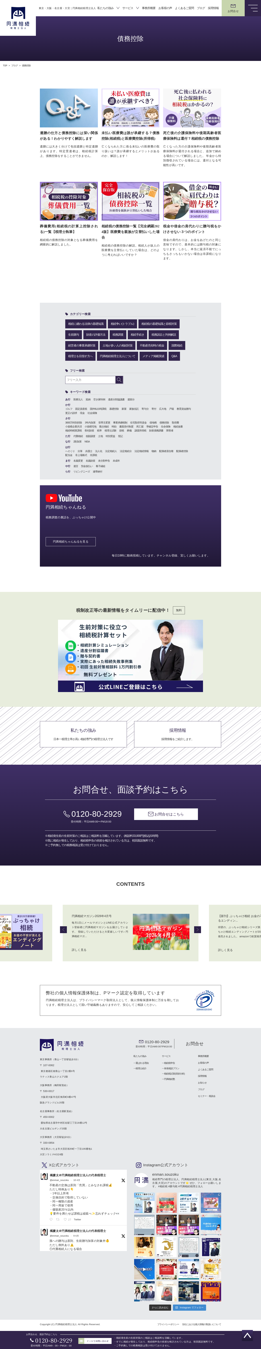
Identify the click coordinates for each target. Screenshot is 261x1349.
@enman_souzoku (59, 1180)
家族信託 (134, 408)
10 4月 (76, 1180)
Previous (63, 929)
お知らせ (202, 1082)
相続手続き (137, 334)
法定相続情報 (141, 450)
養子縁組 (100, 465)
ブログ (201, 8)
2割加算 (77, 441)
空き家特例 (99, 398)
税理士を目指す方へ (80, 355)
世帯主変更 (104, 422)
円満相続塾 (169, 1079)
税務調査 (118, 334)
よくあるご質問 (184, 8)
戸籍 (171, 408)
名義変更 (78, 460)
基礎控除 (114, 408)
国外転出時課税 (98, 408)
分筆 (80, 450)
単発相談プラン (171, 1068)
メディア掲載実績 (153, 355)
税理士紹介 (141, 1068)
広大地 (162, 408)
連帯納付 (97, 471)
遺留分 (130, 398)
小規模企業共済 (73, 426)
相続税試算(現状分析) (174, 1073)
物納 (154, 450)
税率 (99, 430)
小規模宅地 (90, 426)
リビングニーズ (81, 471)
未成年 (116, 460)
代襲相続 (78, 435)
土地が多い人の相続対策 (117, 344)
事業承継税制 (120, 422)
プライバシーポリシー (168, 1324)
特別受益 (110, 435)
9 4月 (76, 1235)
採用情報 (213, 8)
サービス (127, 8)
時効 (114, 426)
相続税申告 (169, 1062)
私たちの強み (105, 8)
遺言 (75, 465)
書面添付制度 (126, 426)
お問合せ (195, 1043)
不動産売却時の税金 (152, 344)
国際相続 (176, 344)
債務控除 (164, 422)
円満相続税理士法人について (117, 355)
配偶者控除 (182, 450)
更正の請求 (71, 412)
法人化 (98, 450)
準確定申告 (152, 426)
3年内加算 (90, 422)
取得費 (175, 422)
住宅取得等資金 (138, 422)
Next (197, 929)
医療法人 (78, 398)
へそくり (70, 450)
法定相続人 (111, 450)
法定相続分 (126, 450)
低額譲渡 (90, 435)
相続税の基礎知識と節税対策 (159, 323)
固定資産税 (81, 408)
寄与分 (145, 408)
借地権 (153, 422)
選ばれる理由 (142, 1062)
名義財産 (90, 460)
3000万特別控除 (73, 422)
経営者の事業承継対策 (81, 344)
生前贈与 (73, 334)
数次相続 (104, 426)
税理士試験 (110, 430)
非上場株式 (81, 454)
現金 (82, 412)
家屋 (124, 408)
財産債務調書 (156, 430)
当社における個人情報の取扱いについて (201, 1324)
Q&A (174, 355)
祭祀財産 (89, 430)
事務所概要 (149, 8)
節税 (121, 430)
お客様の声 (165, 8)
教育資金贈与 (184, 408)
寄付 (154, 408)
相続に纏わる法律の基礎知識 (85, 323)
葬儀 (129, 430)
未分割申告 (104, 460)
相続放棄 (178, 426)
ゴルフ (68, 408)
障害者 (169, 430)
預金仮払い (87, 465)
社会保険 (92, 412)
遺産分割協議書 (116, 398)
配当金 (68, 454)
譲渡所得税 (140, 430)
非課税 (93, 454)
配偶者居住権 (166, 450)
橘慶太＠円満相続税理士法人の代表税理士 (78, 1175)
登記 (120, 435)
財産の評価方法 (95, 334)
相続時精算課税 (73, 430)
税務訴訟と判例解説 (164, 334)
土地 (100, 435)
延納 (88, 398)
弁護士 (88, 450)
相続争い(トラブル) (122, 323)
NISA (87, 441)
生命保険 (165, 426)
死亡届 (139, 426)
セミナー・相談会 (206, 1096)
